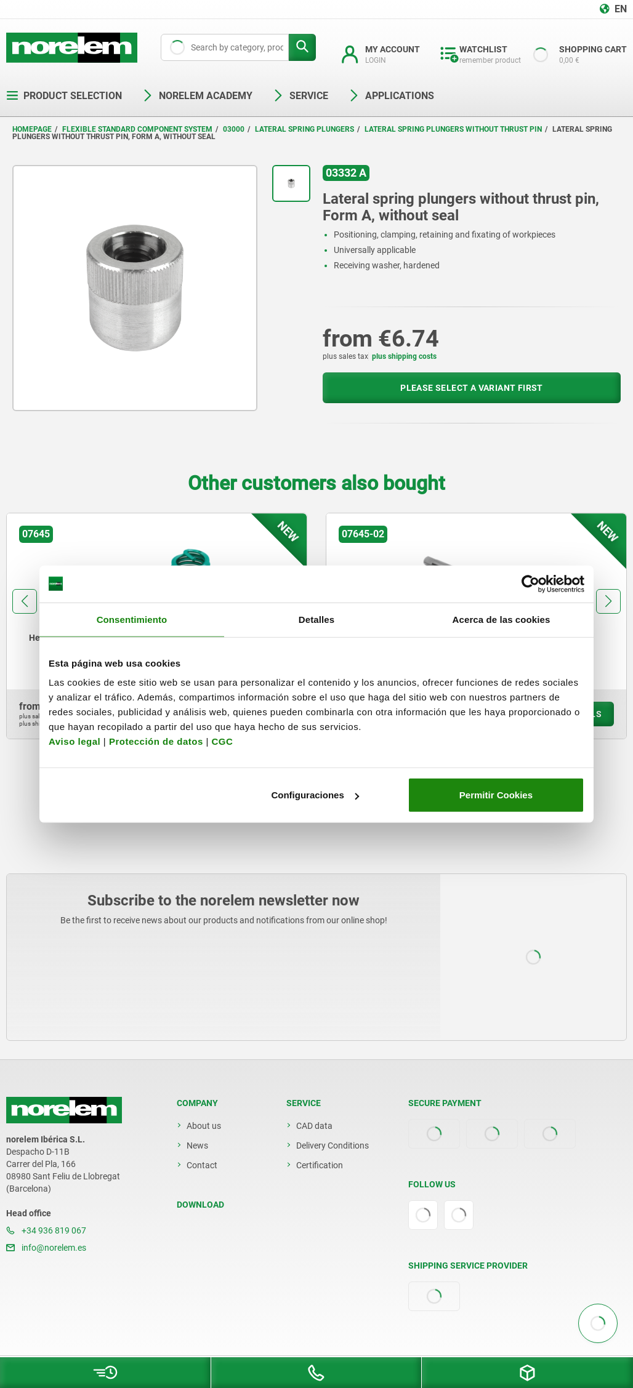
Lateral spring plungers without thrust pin (453, 129)
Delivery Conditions (332, 1145)
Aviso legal (74, 741)
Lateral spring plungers (304, 129)
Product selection (64, 95)
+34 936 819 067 (46, 1230)
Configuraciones (314, 795)
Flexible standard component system (137, 129)
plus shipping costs (404, 356)
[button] (24, 601)
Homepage (32, 129)
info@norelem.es (46, 1248)
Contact (202, 1165)
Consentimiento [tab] (132, 619)
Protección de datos (156, 741)
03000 (233, 129)
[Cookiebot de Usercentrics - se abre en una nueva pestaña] (530, 583)
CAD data (314, 1126)
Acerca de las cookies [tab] (501, 619)
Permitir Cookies (496, 795)
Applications (391, 95)
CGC (222, 741)
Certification (319, 1165)
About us (204, 1126)
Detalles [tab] (316, 619)
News (197, 1145)
